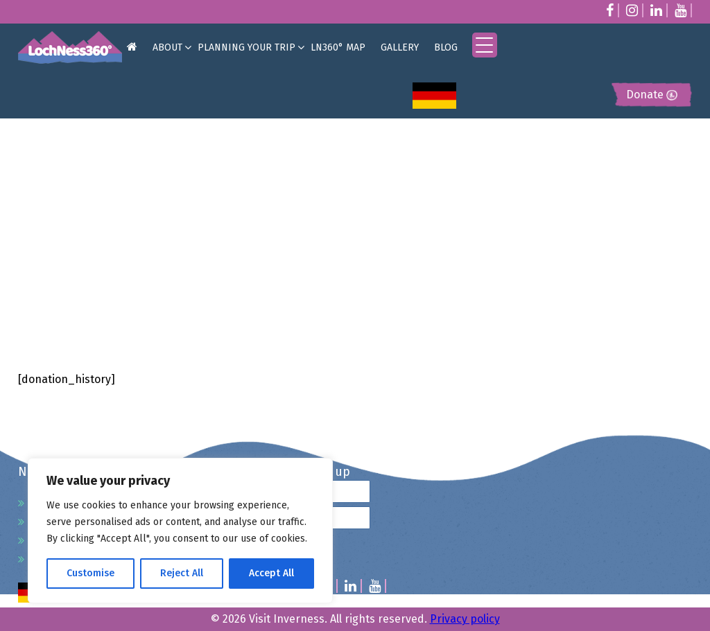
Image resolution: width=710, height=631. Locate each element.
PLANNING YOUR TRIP (246, 47)
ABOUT (167, 47)
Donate (651, 94)
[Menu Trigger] (484, 45)
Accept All (271, 573)
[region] (180, 530)
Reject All (181, 573)
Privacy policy (465, 618)
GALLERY (400, 47)
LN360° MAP (338, 47)
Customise (90, 573)
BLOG (446, 47)
